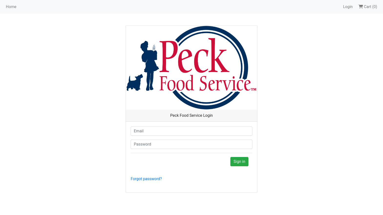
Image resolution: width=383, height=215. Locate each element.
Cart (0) (368, 6)
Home (11, 6)
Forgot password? (146, 178)
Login (347, 6)
